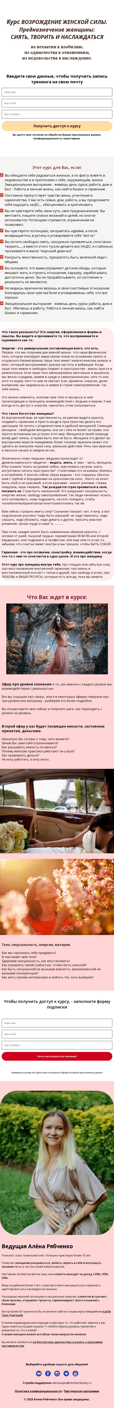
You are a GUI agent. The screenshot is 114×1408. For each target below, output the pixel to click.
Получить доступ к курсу (57, 126)
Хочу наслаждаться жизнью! (57, 1056)
